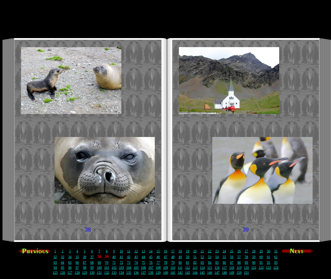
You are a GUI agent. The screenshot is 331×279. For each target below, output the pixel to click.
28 (253, 251)
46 (158, 257)
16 (165, 251)
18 (180, 251)
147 (217, 272)
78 (165, 262)
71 (114, 262)
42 (128, 257)
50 (187, 257)
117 (224, 267)
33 (62, 257)
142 (180, 272)
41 (121, 257)
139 (158, 272)
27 (246, 251)
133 (114, 272)
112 (187, 267)
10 (121, 251)
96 (70, 267)
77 (158, 262)
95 (62, 267)
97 (77, 267)
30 (268, 251)
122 (261, 267)
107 (150, 267)
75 (143, 262)
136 (136, 272)
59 (253, 257)
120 (246, 267)
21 (202, 251)
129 (84, 272)
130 (92, 272)
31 (276, 251)
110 (173, 267)
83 (202, 262)
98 (84, 267)
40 (114, 257)
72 (121, 262)
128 (77, 272)
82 (195, 262)
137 (143, 272)
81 (187, 262)
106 (143, 267)
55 (224, 257)
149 (231, 272)
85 (217, 262)
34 (70, 257)
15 (158, 251)
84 (209, 262)
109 (165, 267)
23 (217, 251)
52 (202, 257)
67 (84, 262)
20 (195, 251)
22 (209, 251)
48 (173, 257)
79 (173, 262)
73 (128, 262)
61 (268, 257)
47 (165, 257)
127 (70, 272)
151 (246, 272)
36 (84, 257)
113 (195, 267)
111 (180, 267)
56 (231, 257)
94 (55, 267)
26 (239, 251)
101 (106, 267)
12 (136, 251)
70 (106, 262)
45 (150, 257)
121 (253, 267)
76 (150, 262)
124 (276, 267)
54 (217, 257)
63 (55, 262)
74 (136, 262)
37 (92, 257)
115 (209, 267)
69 (99, 262)
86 (224, 262)
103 (121, 267)
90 (253, 262)
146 (209, 272)
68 (92, 262)
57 (239, 257)
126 (62, 272)
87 (231, 262)
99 (92, 267)
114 (202, 267)
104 (128, 267)
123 (268, 267)
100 (99, 267)
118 (231, 267)
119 (239, 267)
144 (195, 272)
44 (143, 257)
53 (209, 257)
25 (231, 251)
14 (150, 251)
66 (77, 262)
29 (261, 251)
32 (55, 257)
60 (261, 257)
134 (121, 272)
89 (246, 262)
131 (99, 272)
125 (55, 272)
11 (128, 251)
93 (276, 262)
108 (158, 267)
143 (187, 272)
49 (180, 257)
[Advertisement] (165, 18)
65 (70, 262)
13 (143, 251)
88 (239, 262)
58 (246, 257)
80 (180, 262)
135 (128, 272)
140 (165, 272)
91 (261, 262)
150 (239, 272)
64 (62, 262)
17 (173, 251)
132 (106, 272)
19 (187, 251)
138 (150, 272)
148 (224, 272)
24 (224, 251)
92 (268, 262)
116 (217, 267)
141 (173, 272)
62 (276, 257)
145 (202, 272)
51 (195, 257)
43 (136, 257)
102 (114, 267)
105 (136, 267)
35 (77, 257)
